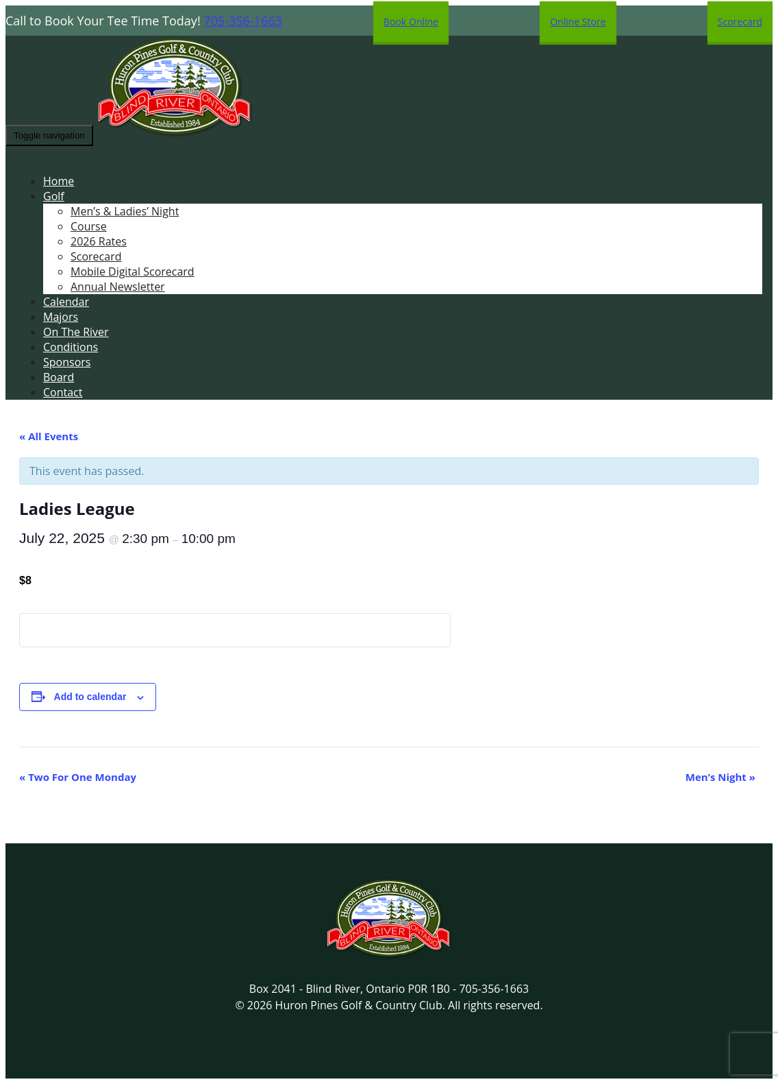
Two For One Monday (77, 777)
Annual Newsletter (118, 286)
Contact (62, 392)
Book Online (411, 21)
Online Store (577, 21)
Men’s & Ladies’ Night (125, 211)
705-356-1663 (242, 20)
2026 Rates (99, 241)
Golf (53, 196)
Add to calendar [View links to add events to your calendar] (90, 696)
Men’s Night (720, 777)
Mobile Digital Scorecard (132, 271)
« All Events (48, 436)
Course (89, 226)
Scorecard (740, 21)
